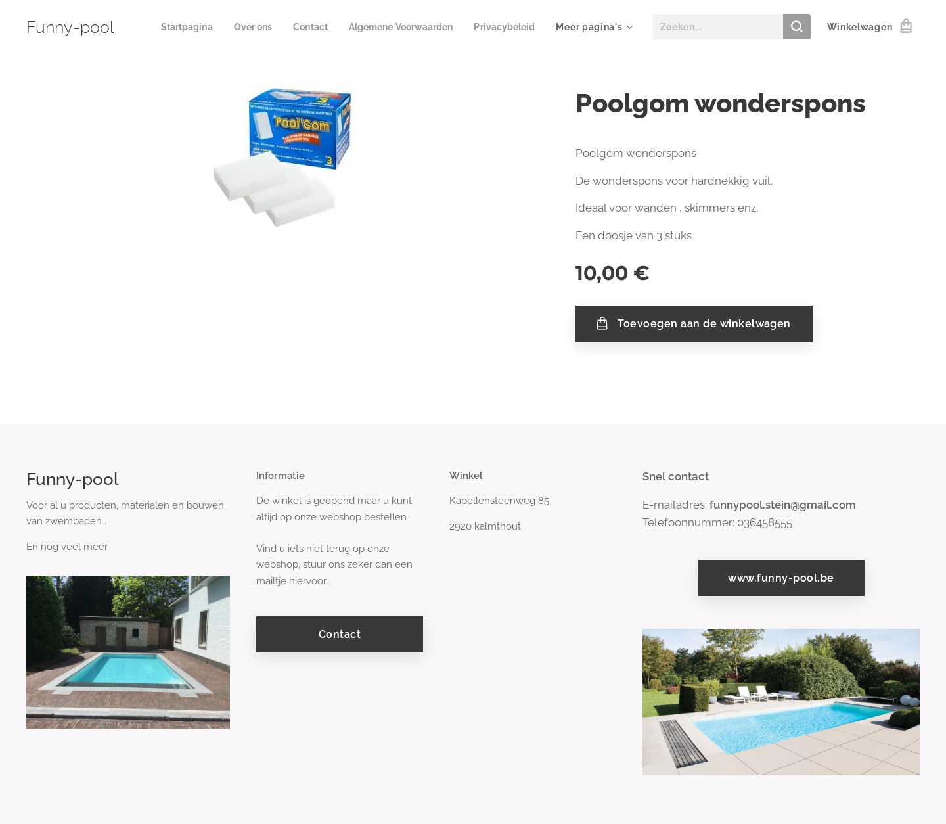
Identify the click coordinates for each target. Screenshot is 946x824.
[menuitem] (256, 27)
